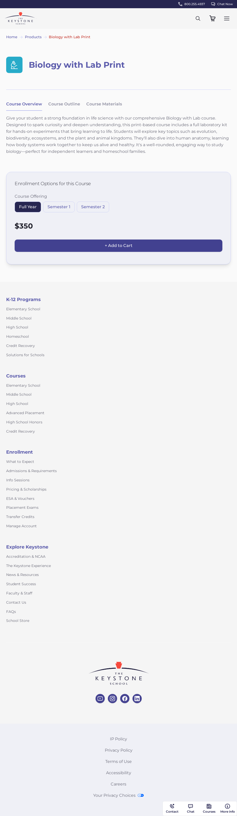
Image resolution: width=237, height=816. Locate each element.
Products (33, 37)
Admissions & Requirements (31, 471)
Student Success (21, 584)
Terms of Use (118, 761)
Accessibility (118, 772)
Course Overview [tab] (24, 104)
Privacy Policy (118, 750)
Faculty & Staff (19, 593)
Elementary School (23, 309)
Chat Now (222, 4)
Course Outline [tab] (64, 104)
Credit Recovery (20, 345)
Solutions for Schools (25, 355)
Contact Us (16, 602)
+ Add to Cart (118, 245)
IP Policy (118, 739)
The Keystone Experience (28, 565)
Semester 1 (59, 206)
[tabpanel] (118, 138)
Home (11, 37)
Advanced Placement (25, 413)
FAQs (11, 611)
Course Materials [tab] (104, 104)
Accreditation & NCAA (25, 556)
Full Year (28, 206)
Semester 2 (93, 206)
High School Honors (24, 422)
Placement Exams (22, 507)
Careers (118, 784)
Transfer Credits (20, 516)
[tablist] (64, 104)
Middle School (19, 318)
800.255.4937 (191, 4)
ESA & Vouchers (20, 498)
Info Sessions (18, 480)
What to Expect (20, 461)
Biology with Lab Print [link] (69, 37)
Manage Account (21, 526)
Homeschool (17, 336)
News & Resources (22, 574)
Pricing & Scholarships (26, 489)
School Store (17, 620)
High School (17, 327)
